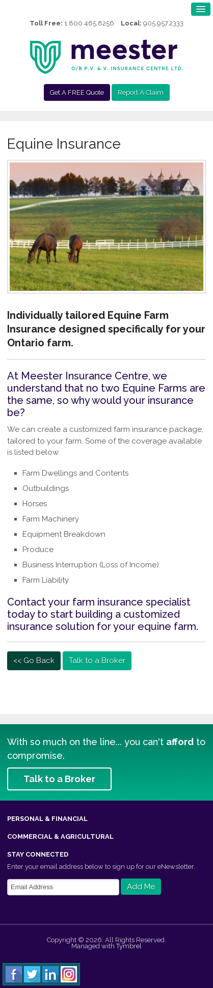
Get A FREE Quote (77, 92)
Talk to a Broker (97, 660)
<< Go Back (34, 660)
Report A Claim (141, 92)
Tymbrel (129, 946)
